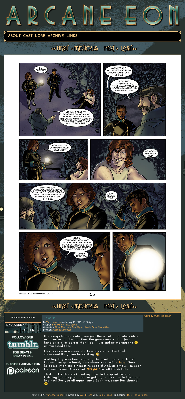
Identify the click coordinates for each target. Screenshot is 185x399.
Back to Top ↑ (142, 395)
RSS (129, 395)
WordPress (86, 395)
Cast (28, 36)
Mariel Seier (91, 327)
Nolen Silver (104, 327)
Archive (56, 36)
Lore (40, 36)
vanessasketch (53, 322)
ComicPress (105, 395)
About (14, 36)
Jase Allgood (78, 327)
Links (71, 36)
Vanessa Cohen (55, 395)
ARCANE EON (92, 15)
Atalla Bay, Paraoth (61, 330)
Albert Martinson (63, 327)
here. (122, 362)
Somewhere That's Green (64, 324)
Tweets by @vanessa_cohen (157, 316)
